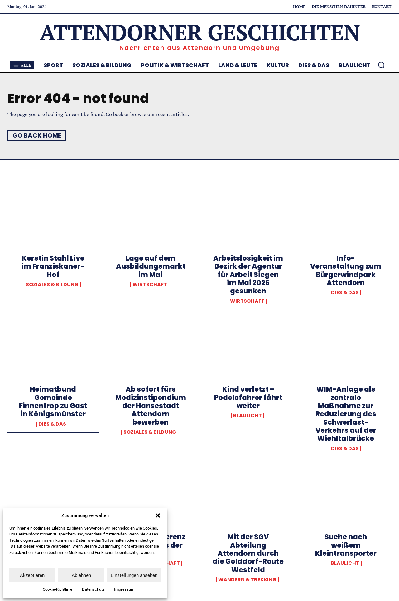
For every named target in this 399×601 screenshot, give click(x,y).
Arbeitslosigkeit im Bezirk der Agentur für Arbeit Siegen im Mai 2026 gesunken (248, 274)
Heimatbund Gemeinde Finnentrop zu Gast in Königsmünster (53, 401)
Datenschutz (93, 589)
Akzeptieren (32, 575)
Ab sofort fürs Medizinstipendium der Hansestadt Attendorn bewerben (150, 405)
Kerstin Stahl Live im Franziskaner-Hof (53, 266)
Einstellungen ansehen (134, 575)
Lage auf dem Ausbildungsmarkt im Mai (150, 266)
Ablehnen (81, 575)
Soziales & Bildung (52, 284)
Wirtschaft (149, 284)
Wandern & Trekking (247, 579)
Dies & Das (345, 292)
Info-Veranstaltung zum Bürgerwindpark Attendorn (345, 270)
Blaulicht (247, 415)
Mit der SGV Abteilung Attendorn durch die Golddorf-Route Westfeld (248, 553)
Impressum (124, 589)
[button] (158, 515)
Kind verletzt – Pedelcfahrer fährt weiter (248, 397)
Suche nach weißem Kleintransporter (346, 545)
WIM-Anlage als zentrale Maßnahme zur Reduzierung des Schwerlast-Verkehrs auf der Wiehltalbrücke (345, 413)
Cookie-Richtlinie (57, 589)
